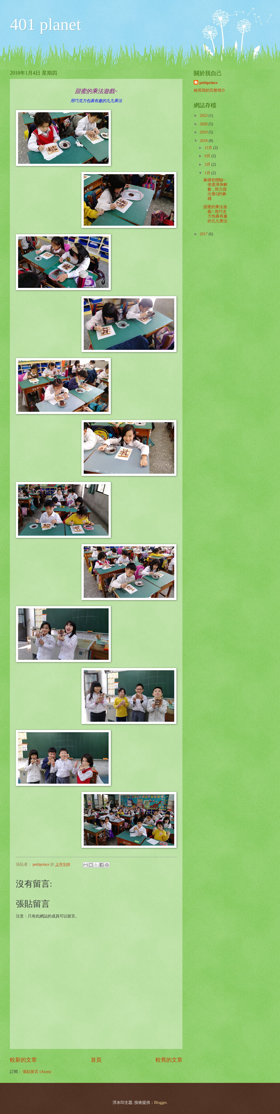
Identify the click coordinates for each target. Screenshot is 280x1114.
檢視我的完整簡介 (209, 90)
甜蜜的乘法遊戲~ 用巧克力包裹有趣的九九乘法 (215, 214)
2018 (204, 141)
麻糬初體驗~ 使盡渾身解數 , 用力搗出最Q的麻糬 (215, 189)
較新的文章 (23, 1060)
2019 (204, 132)
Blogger (160, 1102)
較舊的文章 (169, 1060)
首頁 (96, 1060)
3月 (207, 164)
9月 (207, 156)
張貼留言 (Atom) (37, 1072)
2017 (204, 234)
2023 (204, 115)
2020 (204, 124)
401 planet (45, 24)
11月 (208, 148)
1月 (207, 173)
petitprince (208, 83)
